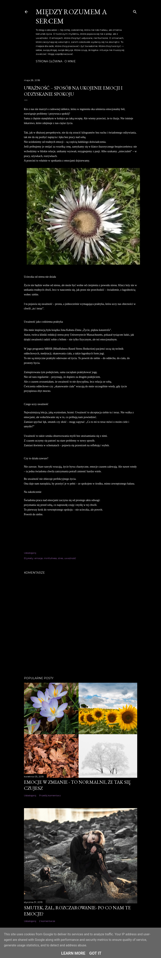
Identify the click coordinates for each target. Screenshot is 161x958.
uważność (70, 558)
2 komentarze (47, 921)
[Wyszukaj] (134, 11)
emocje (39, 558)
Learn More (73, 953)
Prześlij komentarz (50, 795)
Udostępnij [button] (30, 552)
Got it (95, 953)
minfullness (50, 558)
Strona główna (49, 61)
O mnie (70, 61)
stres (60, 558)
